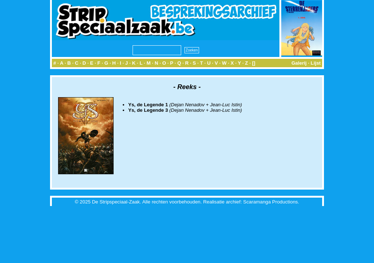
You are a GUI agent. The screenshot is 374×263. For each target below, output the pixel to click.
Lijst (316, 63)
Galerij (299, 63)
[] (253, 63)
